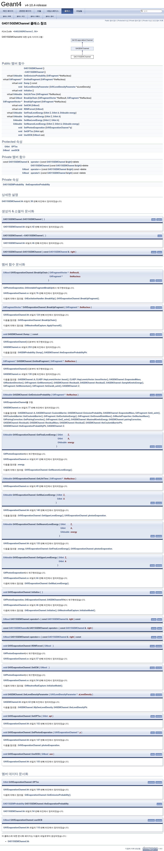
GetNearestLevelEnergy (35, 124)
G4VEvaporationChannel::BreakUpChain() (37, 320)
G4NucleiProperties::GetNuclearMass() (131, 416)
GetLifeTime (30, 94)
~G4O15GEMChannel (34, 72)
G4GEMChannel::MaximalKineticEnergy (89, 419)
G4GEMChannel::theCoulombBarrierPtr (104, 423)
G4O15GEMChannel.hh (25, 31)
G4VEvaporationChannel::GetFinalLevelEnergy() (47, 549)
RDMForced (29, 109)
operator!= (35, 173)
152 (38, 723)
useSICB (15, 150)
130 (30, 374)
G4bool (18, 98)
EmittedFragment (32, 79)
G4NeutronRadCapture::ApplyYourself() (43, 325)
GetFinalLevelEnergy (33, 113)
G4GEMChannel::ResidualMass (44, 423)
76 (37, 293)
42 (33, 227)
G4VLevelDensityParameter (63, 87)
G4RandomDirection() (13, 383)
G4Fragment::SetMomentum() (17, 386)
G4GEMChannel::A (26, 379)
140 (38, 510)
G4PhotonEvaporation (13, 288)
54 (37, 680)
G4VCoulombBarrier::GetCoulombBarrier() (23, 416)
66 (37, 578)
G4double (17, 76)
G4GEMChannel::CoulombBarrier (51, 413)
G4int (46, 113)
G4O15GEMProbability (13, 184)
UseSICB (28, 135)
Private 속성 (147, 21)
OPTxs (14, 146)
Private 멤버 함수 (136, 21)
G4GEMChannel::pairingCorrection (125, 419)
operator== (36, 169)
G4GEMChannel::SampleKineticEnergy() (124, 383)
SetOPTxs (28, 131)
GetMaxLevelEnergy (33, 120)
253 (30, 347)
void (20, 83)
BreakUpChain (30, 98)
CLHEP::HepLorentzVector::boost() (52, 379)
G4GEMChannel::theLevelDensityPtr (70, 707)
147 (38, 740)
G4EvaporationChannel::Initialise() (41, 610)
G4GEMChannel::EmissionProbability (85, 413)
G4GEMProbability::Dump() (30, 352)
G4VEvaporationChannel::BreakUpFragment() (78, 298)
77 (29, 407)
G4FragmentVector (47, 98)
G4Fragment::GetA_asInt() (147, 413)
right (69, 162)
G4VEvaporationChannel (57, 127)
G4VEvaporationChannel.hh (16, 315)
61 (37, 459)
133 (38, 543)
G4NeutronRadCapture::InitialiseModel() (76, 610)
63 (29, 702)
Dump (26, 83)
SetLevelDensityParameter (36, 87)
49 (37, 486)
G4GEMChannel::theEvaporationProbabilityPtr (65, 352)
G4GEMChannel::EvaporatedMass (125, 379)
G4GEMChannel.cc (12, 347)
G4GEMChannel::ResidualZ (92, 383)
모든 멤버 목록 (158, 21)
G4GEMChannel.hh (12, 702)
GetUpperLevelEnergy (34, 116)
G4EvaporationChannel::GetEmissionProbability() (48, 795)
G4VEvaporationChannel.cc (16, 293)
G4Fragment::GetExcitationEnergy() (60, 416)
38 (31, 201)
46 (33, 243)
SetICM (27, 105)
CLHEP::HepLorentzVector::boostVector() (89, 379)
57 (37, 659)
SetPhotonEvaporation (34, 127)
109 (38, 789)
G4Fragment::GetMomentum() (39, 383)
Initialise (28, 90)
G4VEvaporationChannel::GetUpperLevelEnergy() (41, 515)
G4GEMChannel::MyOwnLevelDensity (35, 707)
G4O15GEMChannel (33, 68)
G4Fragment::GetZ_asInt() (58, 419)
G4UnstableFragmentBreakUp (38, 288)
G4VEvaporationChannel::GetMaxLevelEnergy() (47, 583)
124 (38, 315)
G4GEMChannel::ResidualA (66, 383)
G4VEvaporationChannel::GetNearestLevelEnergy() (48, 470)
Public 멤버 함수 (111, 21)
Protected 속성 (123, 21)
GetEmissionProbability (35, 76)
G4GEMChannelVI (55, 600)
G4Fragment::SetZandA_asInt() (46, 386)
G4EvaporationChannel (35, 600)
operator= (35, 162)
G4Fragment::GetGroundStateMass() (95, 416)
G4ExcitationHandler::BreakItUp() (40, 298)
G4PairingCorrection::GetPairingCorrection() (24, 419)
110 (38, 827)
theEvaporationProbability (38, 184)
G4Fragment (53, 76)
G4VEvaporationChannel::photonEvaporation (85, 515)
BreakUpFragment (32, 102)
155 (38, 761)
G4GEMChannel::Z (70, 386)
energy (72, 113)
